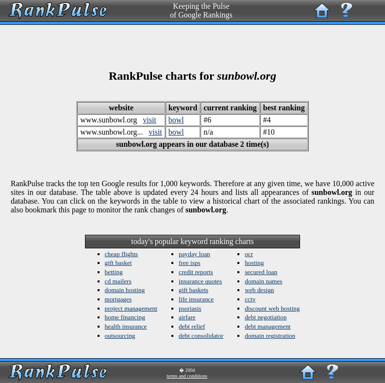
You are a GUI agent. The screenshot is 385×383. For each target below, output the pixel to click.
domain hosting (125, 290)
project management (131, 308)
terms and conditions (187, 376)
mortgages (118, 299)
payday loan (194, 254)
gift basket (118, 262)
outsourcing (120, 335)
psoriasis (190, 308)
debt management (267, 326)
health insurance (126, 326)
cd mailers (118, 281)
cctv (250, 299)
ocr (249, 254)
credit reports (196, 272)
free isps (190, 262)
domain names (263, 281)
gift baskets (193, 290)
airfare (187, 317)
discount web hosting (272, 308)
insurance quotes (200, 281)
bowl (176, 120)
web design (259, 290)
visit (149, 120)
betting (114, 272)
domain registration (270, 335)
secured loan (261, 272)
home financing (125, 317)
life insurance (196, 299)
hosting (254, 262)
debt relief (192, 326)
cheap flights (121, 254)
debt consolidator (201, 335)
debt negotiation (265, 317)
